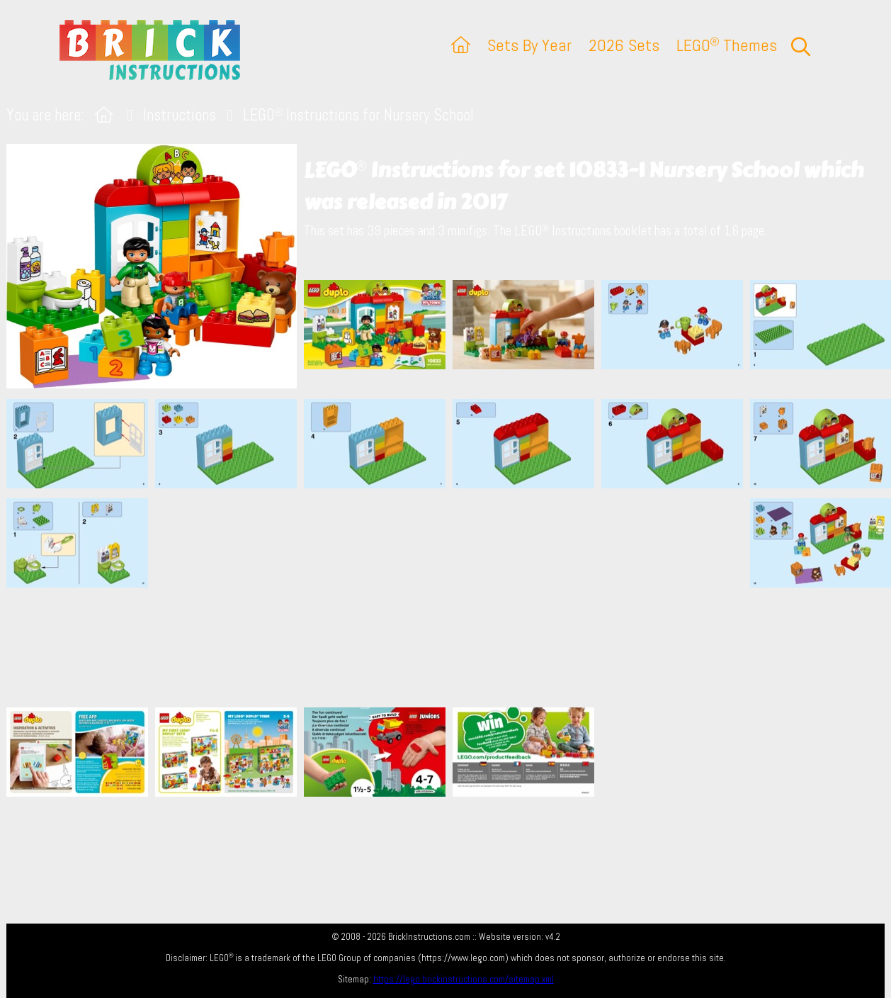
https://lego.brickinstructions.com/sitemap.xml (463, 979)
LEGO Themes (726, 45)
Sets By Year (529, 45)
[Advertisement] (452, 597)
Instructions (179, 115)
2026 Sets (624, 45)
